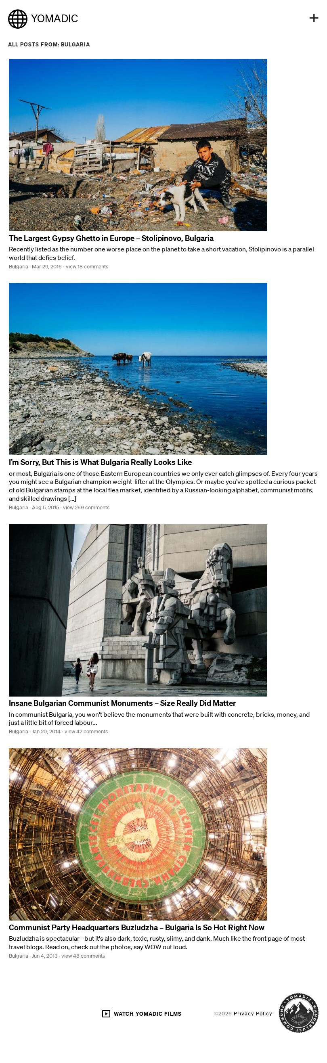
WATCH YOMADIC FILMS (141, 1013)
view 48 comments (83, 955)
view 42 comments (86, 731)
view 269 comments (86, 507)
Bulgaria (18, 266)
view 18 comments (87, 266)
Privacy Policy (253, 1013)
